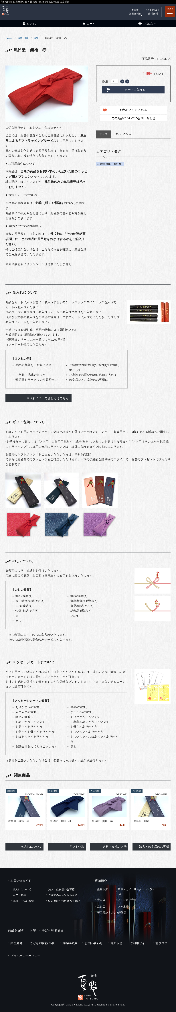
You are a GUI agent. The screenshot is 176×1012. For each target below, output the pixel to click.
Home (8, 38)
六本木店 (123, 906)
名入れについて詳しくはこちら (48, 398)
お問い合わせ (94, 943)
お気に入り (147, 23)
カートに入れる (135, 89)
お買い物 (22, 38)
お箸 (36, 38)
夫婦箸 (134, 12)
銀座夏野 (16, 943)
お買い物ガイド (20, 880)
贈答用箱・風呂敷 (110, 164)
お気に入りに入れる (133, 110)
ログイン (29, 23)
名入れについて (31, 846)
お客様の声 (69, 943)
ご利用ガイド (139, 943)
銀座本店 (102, 889)
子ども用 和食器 (53, 930)
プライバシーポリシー (25, 955)
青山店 (101, 899)
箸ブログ (161, 943)
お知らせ (116, 943)
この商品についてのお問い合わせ (133, 118)
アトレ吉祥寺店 (127, 899)
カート (88, 23)
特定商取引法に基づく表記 (64, 900)
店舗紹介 (101, 880)
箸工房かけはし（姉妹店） (113, 912)
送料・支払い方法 (115, 846)
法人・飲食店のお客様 (154, 846)
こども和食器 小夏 (42, 943)
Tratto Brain (117, 1004)
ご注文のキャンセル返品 (62, 895)
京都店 (101, 906)
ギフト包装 (76, 846)
